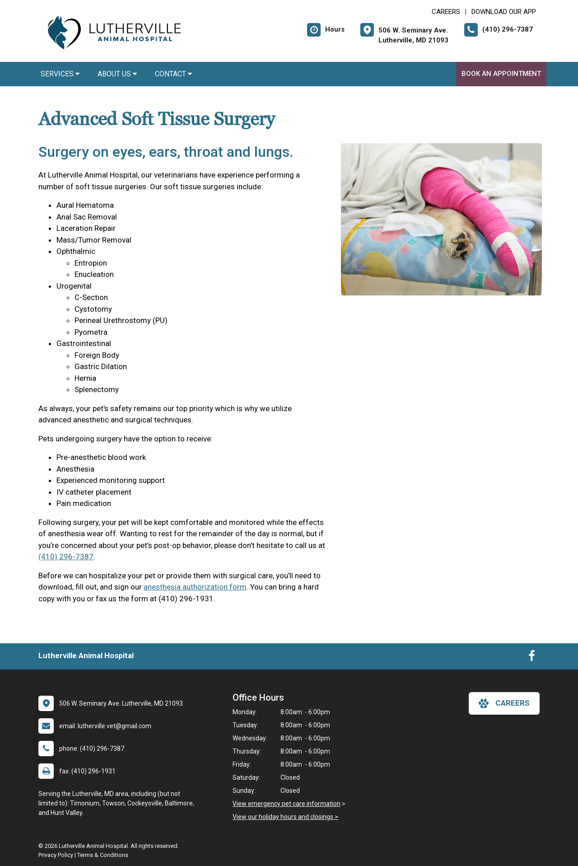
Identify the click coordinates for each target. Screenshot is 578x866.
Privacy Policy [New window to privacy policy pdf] (55, 855)
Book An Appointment (501, 74)
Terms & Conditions (102, 855)
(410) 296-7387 (65, 556)
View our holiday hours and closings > (285, 816)
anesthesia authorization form (195, 586)
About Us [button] (117, 74)
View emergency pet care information (286, 803)
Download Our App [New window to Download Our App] (503, 12)
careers (504, 703)
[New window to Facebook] (532, 657)
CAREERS (446, 12)
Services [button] (60, 74)
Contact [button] (173, 74)
